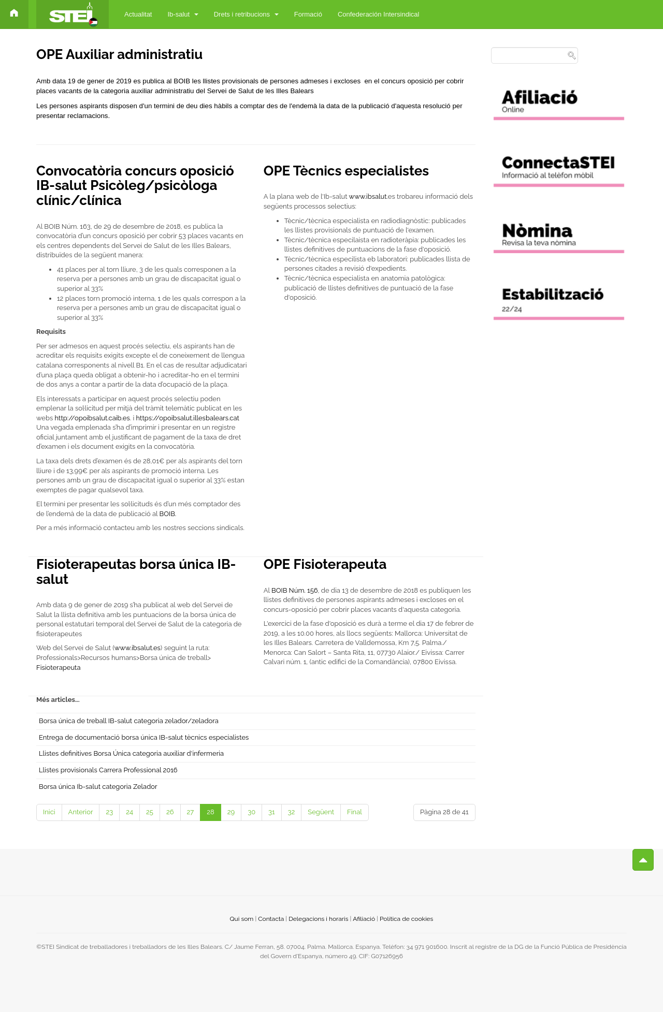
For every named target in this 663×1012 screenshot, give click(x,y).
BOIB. (168, 514)
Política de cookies (406, 918)
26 (170, 812)
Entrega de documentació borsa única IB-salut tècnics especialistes (144, 737)
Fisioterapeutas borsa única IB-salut (136, 571)
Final (354, 812)
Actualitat (138, 14)
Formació (308, 14)
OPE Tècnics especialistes (346, 171)
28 (210, 812)
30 (251, 812)
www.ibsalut (368, 196)
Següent (321, 812)
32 (291, 812)
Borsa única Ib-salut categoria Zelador (98, 786)
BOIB (181, 81)
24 (129, 812)
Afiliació (364, 918)
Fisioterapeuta (58, 667)
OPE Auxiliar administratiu (119, 54)
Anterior (80, 812)
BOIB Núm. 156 (294, 590)
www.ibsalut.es (137, 648)
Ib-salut (182, 14)
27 (190, 812)
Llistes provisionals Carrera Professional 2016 (108, 770)
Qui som (242, 918)
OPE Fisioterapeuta (325, 564)
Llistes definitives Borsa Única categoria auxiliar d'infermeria (131, 753)
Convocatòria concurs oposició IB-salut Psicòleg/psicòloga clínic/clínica (135, 185)
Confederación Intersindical (379, 14)
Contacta (271, 918)
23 (109, 812)
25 (149, 812)
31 (271, 812)
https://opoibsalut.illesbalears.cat (187, 418)
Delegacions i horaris (318, 918)
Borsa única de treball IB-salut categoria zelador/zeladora (129, 721)
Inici (49, 812)
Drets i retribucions (246, 14)
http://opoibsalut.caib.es (92, 418)
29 (231, 812)
